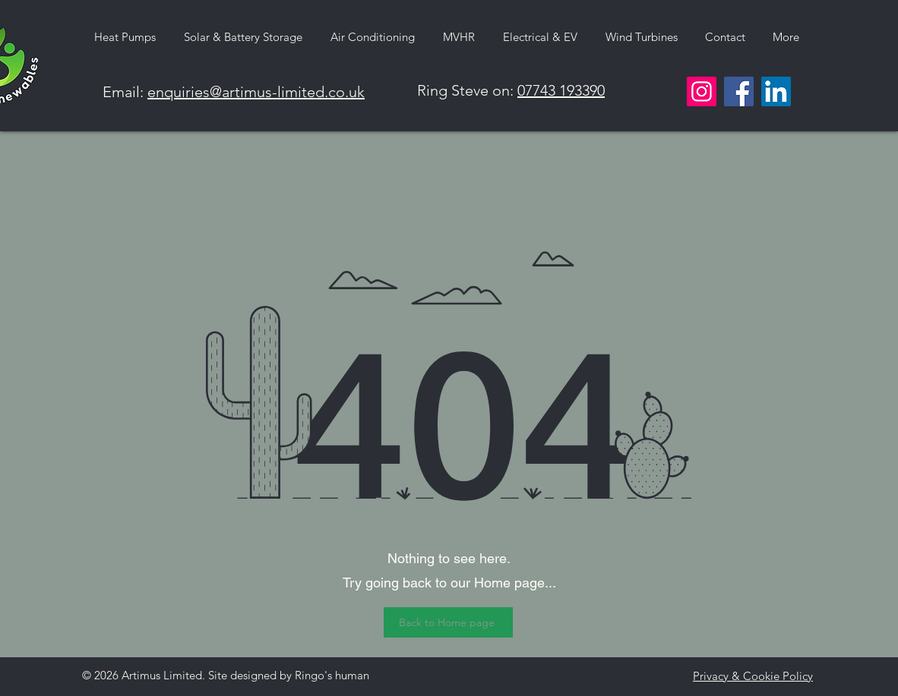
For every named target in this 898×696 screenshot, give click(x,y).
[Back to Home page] (448, 622)
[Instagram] (701, 91)
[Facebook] (739, 91)
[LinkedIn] (776, 91)
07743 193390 (561, 90)
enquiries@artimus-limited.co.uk (256, 92)
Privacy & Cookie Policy (753, 676)
